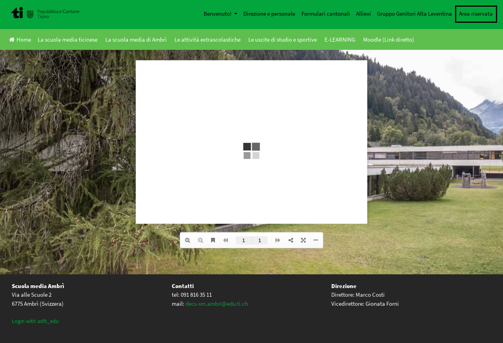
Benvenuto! (218, 13)
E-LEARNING (340, 39)
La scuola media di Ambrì (136, 39)
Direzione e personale (269, 13)
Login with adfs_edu (35, 321)
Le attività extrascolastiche (207, 39)
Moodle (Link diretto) (388, 39)
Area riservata (476, 13)
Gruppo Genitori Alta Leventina (414, 13)
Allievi (363, 13)
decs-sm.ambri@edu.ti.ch (216, 303)
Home (20, 39)
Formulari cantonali (325, 13)
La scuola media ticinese (67, 39)
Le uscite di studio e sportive (282, 39)
